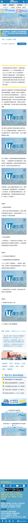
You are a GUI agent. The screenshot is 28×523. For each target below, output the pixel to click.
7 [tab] (14, 12)
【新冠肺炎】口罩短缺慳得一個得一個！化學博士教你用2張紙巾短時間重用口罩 (13, 341)
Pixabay (23, 331)
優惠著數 (11, 5)
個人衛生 (17, 363)
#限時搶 (15, 515)
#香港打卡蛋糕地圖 (6, 513)
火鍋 (24, 363)
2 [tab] (12, 11)
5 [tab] (16, 11)
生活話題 (8, 39)
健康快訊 (10, 369)
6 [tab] (18, 11)
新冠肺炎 (5, 363)
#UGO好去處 (4, 511)
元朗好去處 (12, 495)
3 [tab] (13, 11)
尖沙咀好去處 (17, 493)
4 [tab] (15, 11)
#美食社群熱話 (12, 511)
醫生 (22, 366)
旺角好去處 (4, 497)
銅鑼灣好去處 (4, 495)
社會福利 (3, 498)
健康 (14, 39)
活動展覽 (3, 493)
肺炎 (17, 366)
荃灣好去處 (20, 495)
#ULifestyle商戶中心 (16, 517)
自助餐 (12, 366)
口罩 (11, 363)
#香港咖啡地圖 (15, 513)
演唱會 (4, 5)
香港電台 (7, 331)
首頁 (3, 39)
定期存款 (24, 7)
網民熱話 (3, 503)
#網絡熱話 (3, 518)
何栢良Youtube (15, 331)
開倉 (11, 493)
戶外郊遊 (19, 497)
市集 (8, 493)
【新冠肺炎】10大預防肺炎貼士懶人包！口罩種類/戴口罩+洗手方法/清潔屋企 (14, 345)
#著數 (24, 517)
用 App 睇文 (22, 44)
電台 (4, 369)
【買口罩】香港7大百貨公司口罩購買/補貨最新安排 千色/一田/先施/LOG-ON (13, 337)
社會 (9, 497)
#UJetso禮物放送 (5, 517)
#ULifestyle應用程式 (6, 515)
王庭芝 (6, 44)
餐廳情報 (14, 497)
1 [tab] (10, 11)
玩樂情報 (19, 5)
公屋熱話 (13, 7)
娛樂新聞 (18, 7)
